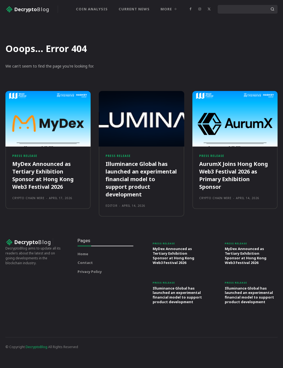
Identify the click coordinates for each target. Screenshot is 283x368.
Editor (112, 227)
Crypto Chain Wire (28, 219)
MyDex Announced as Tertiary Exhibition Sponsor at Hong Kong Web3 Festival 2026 (43, 196)
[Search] (272, 9)
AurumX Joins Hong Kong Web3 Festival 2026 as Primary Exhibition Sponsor (233, 196)
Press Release (24, 176)
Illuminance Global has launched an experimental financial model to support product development (141, 200)
